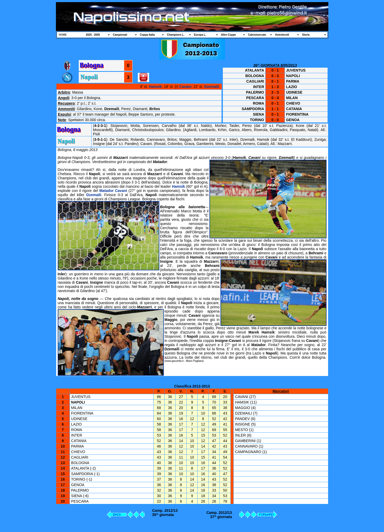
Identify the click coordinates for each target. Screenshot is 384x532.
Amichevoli (282, 34)
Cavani (185, 86)
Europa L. (200, 34)
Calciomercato (257, 34)
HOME (63, 34)
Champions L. (175, 34)
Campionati (120, 34)
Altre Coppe (228, 34)
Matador (106, 191)
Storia (305, 34)
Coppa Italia (147, 34)
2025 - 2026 (93, 34)
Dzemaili (211, 86)
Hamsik (155, 86)
